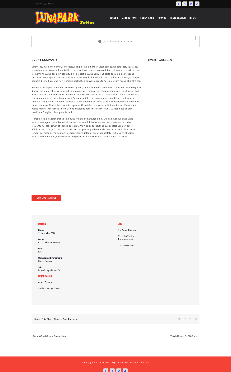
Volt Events (123, 362)
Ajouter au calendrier (46, 198)
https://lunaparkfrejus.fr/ (49, 270)
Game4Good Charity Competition (49, 336)
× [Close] (197, 38)
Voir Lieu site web (126, 245)
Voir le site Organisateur (49, 288)
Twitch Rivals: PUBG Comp (183, 336)
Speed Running (45, 261)
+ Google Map (126, 239)
